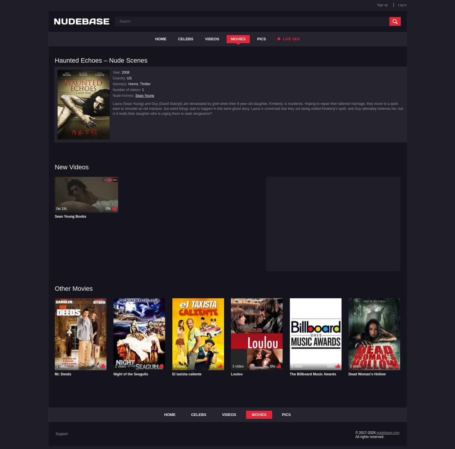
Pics (261, 39)
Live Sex (288, 39)
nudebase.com (388, 433)
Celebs (186, 39)
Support (62, 434)
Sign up (382, 5)
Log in (402, 5)
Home (161, 39)
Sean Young (145, 96)
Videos (212, 39)
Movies (238, 39)
